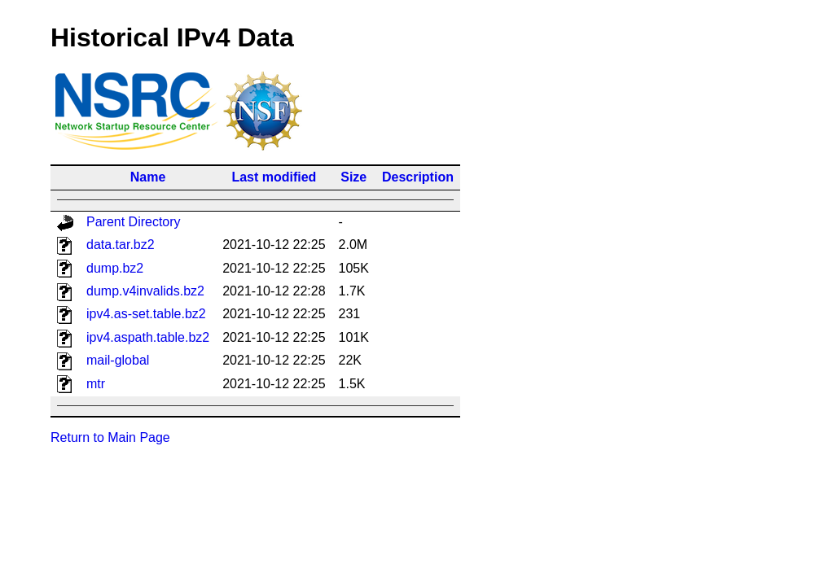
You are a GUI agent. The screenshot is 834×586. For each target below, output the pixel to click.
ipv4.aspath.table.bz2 (147, 337)
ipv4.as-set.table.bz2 (146, 314)
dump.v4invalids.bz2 (145, 291)
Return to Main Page (110, 437)
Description (418, 177)
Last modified (273, 177)
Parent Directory (133, 222)
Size (353, 177)
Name (148, 177)
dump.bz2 (114, 268)
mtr (95, 384)
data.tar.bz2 (120, 244)
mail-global (117, 360)
